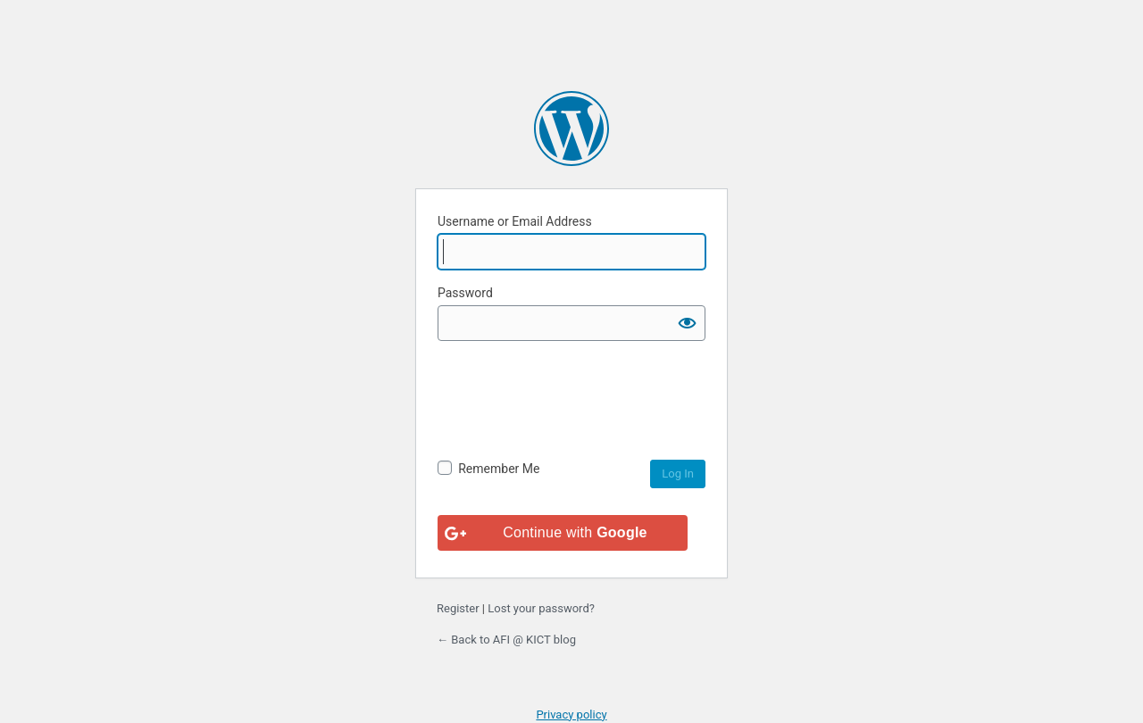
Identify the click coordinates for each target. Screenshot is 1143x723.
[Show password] (687, 323)
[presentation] (573, 425)
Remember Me (498, 468)
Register (458, 608)
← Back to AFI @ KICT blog (506, 639)
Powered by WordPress (571, 128)
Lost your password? (541, 608)
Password (465, 293)
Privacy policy (571, 714)
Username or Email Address (515, 221)
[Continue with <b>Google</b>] (563, 533)
